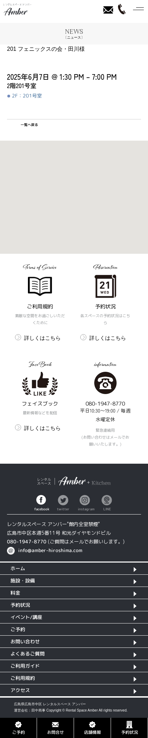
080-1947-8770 (26, 541)
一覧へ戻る (29, 124)
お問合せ (55, 728)
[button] (74, 190)
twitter (63, 509)
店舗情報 (92, 728)
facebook (41, 509)
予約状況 (129, 728)
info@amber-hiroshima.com (50, 550)
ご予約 (18, 728)
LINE (107, 509)
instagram (85, 509)
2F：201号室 (24, 95)
